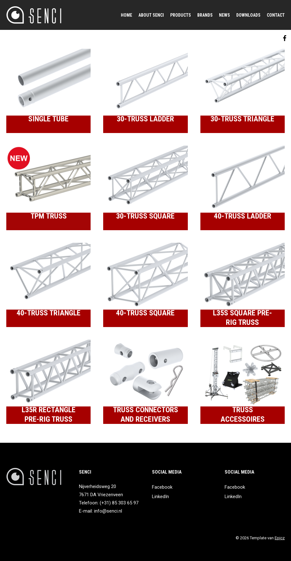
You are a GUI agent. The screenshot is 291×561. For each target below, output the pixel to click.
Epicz (280, 538)
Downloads (248, 15)
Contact (276, 15)
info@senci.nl (108, 511)
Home (126, 15)
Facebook (162, 487)
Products (180, 15)
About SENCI (151, 15)
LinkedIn (160, 496)
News (224, 15)
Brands (205, 15)
